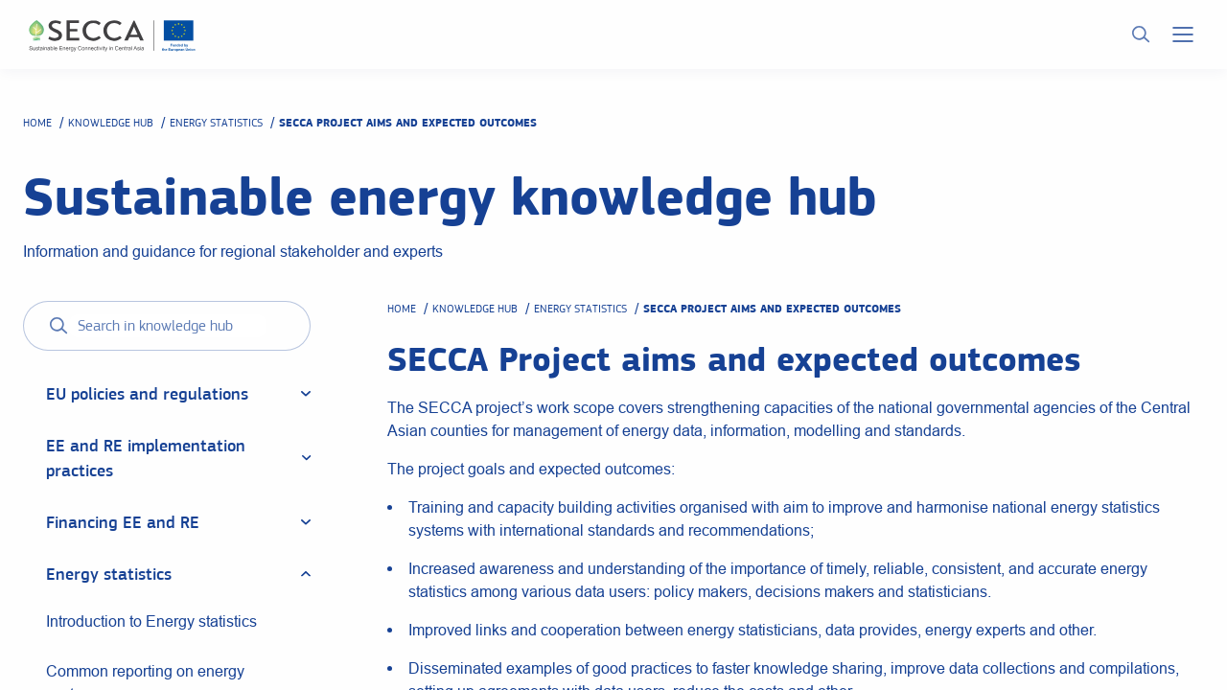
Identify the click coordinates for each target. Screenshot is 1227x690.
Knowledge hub (110, 122)
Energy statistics (216, 122)
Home (37, 122)
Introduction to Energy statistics (151, 621)
